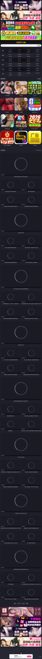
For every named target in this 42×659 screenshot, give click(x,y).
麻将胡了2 (10, 51)
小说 (3, 69)
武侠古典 (37, 68)
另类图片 (37, 65)
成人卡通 (28, 59)
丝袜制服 (19, 56)
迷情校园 (10, 70)
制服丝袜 (10, 61)
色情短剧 (19, 75)
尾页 (27, 603)
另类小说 (19, 70)
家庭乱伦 (19, 68)
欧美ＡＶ (28, 54)
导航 (3, 74)
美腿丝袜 (10, 65)
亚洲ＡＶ (10, 54)
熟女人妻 (10, 56)
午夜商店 (19, 73)
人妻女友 (28, 68)
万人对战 (28, 49)
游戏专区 (37, 49)
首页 (15, 603)
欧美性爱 (37, 59)
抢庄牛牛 (37, 51)
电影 (3, 60)
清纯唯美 (19, 65)
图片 (3, 64)
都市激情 (10, 68)
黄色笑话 (28, 70)
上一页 (19, 603)
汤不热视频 (37, 73)
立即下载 (29, 656)
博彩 (3, 50)
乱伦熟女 (28, 61)
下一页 (23, 603)
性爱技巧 (37, 70)
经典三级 (19, 61)
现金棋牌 (28, 51)
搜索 (39, 45)
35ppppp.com (21, 42)
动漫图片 (37, 63)
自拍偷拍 (19, 54)
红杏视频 (10, 75)
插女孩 (10, 73)
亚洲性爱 (10, 59)
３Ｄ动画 (37, 54)
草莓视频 (28, 73)
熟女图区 (28, 65)
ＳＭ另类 (37, 56)
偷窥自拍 (10, 63)
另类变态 (37, 61)
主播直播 (28, 56)
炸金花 (19, 51)
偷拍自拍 (19, 59)
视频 (3, 55)
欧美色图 (28, 63)
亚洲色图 (19, 63)
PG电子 (10, 49)
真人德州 (19, 49)
